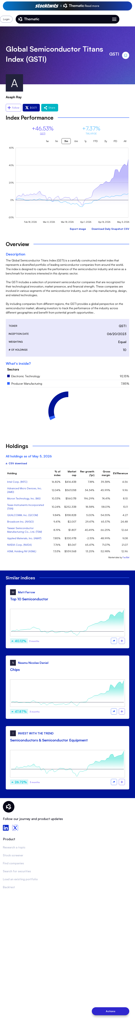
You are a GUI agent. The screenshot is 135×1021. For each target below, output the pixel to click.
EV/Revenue (120, 473)
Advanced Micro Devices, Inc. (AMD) (24, 490)
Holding (12, 473)
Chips (15, 669)
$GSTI (31, 107)
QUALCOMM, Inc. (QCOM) (22, 515)
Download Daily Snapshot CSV (110, 228)
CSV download (16, 463)
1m (56, 141)
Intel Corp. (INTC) (17, 481)
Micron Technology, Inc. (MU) (23, 498)
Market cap (72, 473)
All (125, 141)
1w (47, 141)
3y (105, 141)
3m (66, 141)
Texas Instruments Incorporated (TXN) (25, 506)
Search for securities (17, 871)
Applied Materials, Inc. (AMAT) (24, 538)
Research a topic (14, 847)
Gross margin (106, 473)
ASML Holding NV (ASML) (21, 551)
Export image (78, 228)
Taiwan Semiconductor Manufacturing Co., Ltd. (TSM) (24, 530)
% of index (57, 473)
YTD (95, 141)
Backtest (9, 887)
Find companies (13, 863)
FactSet (126, 557)
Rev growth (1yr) (87, 473)
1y (85, 141)
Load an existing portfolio (20, 879)
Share (49, 107)
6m (76, 141)
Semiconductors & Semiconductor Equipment (49, 740)
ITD (115, 141)
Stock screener (13, 855)
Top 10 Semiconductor (29, 599)
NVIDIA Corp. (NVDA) (19, 544)
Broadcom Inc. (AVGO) (20, 521)
